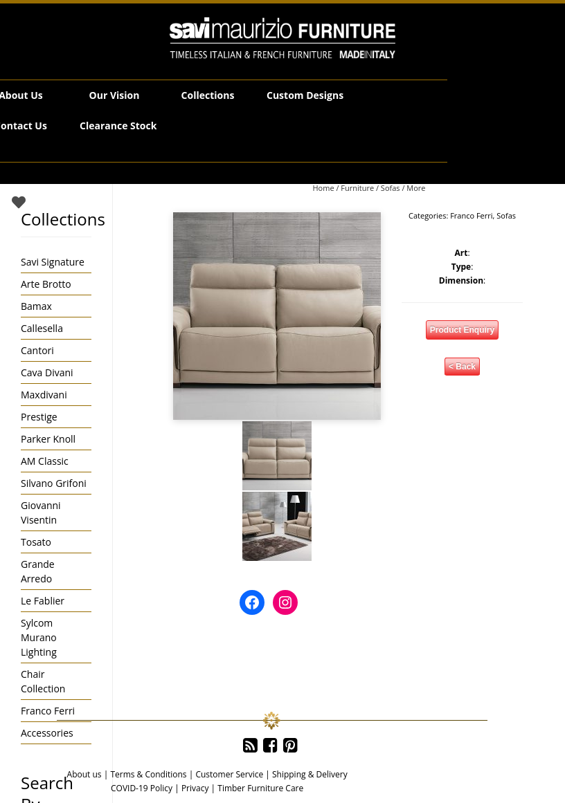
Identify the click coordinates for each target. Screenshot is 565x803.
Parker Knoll (48, 438)
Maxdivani (44, 394)
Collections (208, 95)
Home (323, 188)
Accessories (47, 732)
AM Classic (45, 461)
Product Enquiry (462, 330)
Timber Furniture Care (260, 788)
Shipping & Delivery (310, 774)
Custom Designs (305, 95)
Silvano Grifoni (54, 483)
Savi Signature (52, 261)
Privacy (195, 788)
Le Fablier (42, 600)
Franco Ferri (471, 215)
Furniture (357, 188)
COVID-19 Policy (141, 788)
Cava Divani (47, 372)
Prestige (39, 416)
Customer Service (229, 774)
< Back (462, 366)
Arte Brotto (46, 283)
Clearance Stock (118, 125)
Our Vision (114, 95)
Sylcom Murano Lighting (39, 637)
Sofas (390, 188)
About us (84, 774)
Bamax (36, 306)
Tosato (36, 541)
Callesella (42, 328)
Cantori (37, 350)
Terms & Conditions (148, 774)
